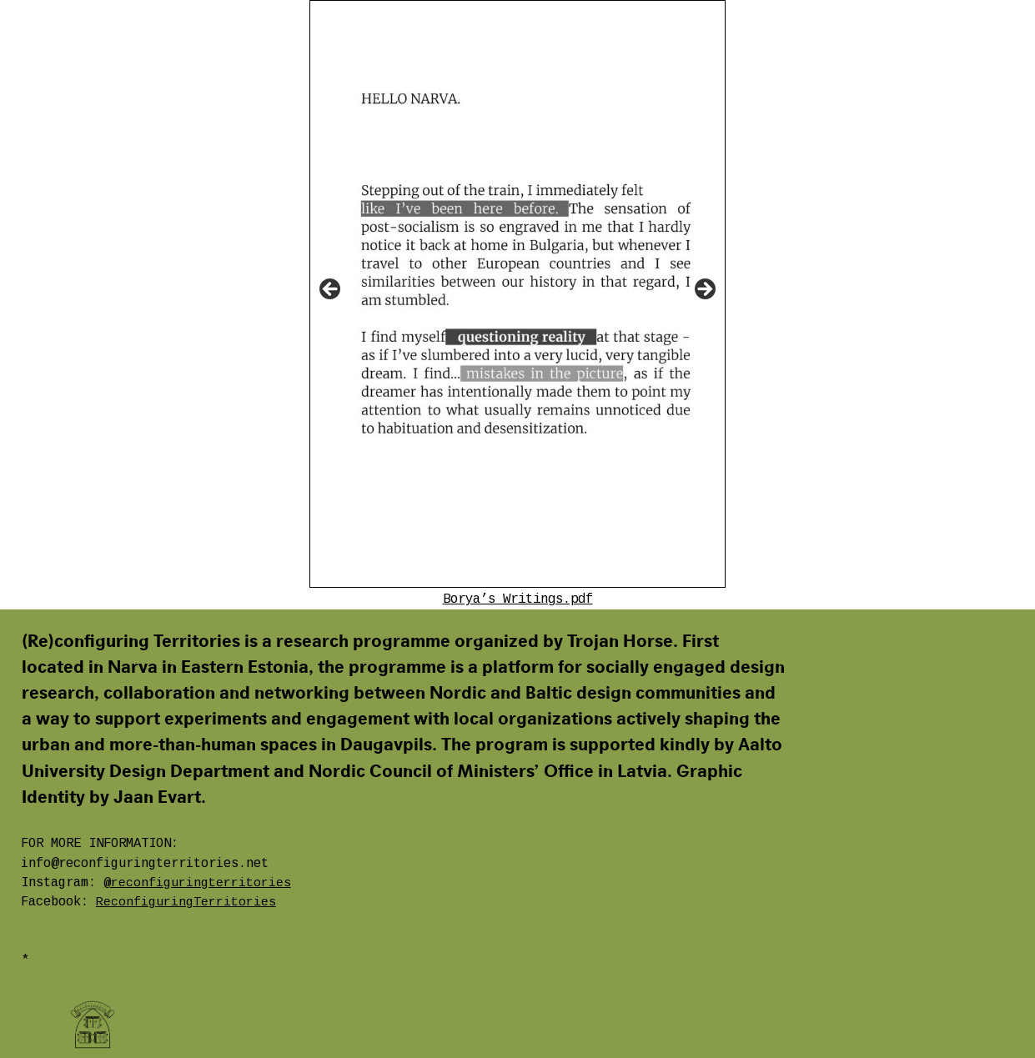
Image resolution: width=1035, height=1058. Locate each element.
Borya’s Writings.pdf (518, 599)
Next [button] (703, 290)
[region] (517, 294)
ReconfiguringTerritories (186, 902)
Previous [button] (331, 290)
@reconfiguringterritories (197, 883)
